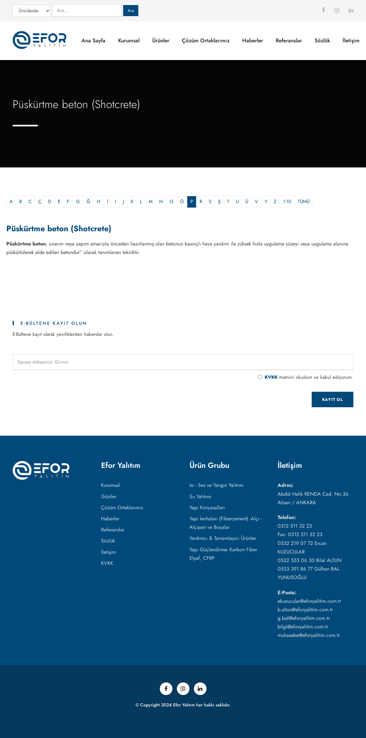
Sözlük (322, 40)
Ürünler (160, 40)
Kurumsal (129, 40)
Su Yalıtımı (200, 496)
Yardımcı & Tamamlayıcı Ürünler (222, 538)
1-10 (287, 201)
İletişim (351, 40)
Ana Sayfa (93, 40)
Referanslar (289, 40)
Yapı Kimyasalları (207, 507)
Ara (131, 11)
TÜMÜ (303, 201)
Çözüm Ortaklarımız (206, 40)
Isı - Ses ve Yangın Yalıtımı (216, 485)
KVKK (271, 377)
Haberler (252, 40)
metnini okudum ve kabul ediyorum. (309, 377)
